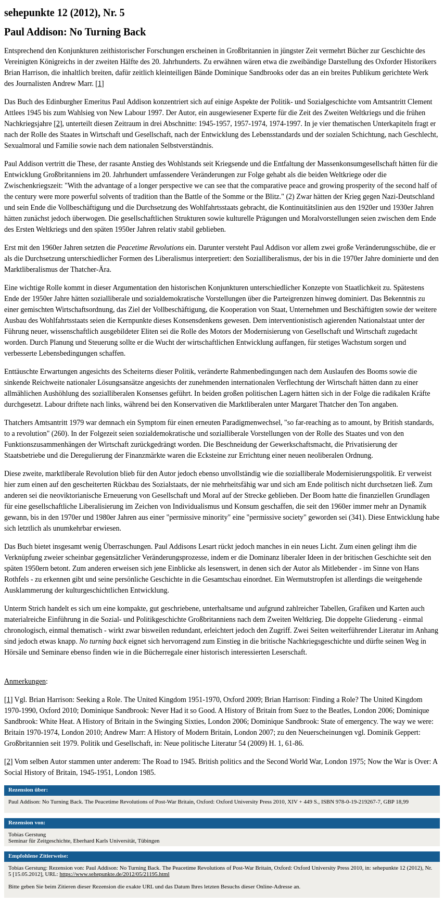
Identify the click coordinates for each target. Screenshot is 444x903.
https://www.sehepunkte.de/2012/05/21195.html (114, 874)
